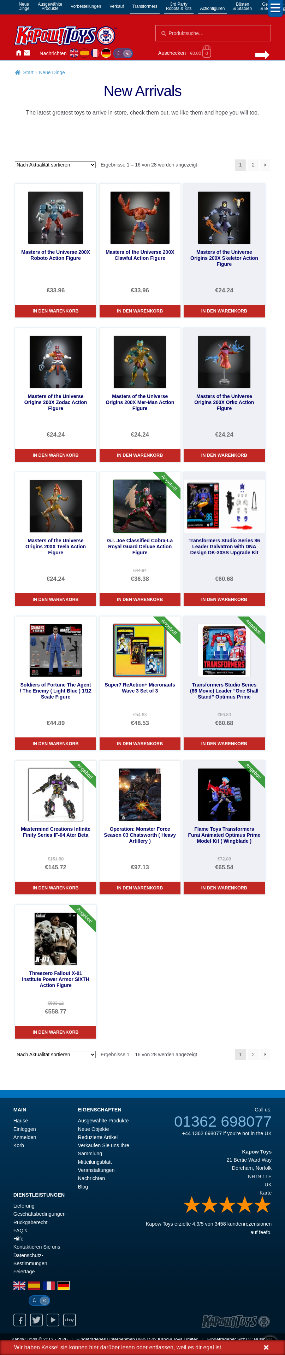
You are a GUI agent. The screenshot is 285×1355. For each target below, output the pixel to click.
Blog (83, 1187)
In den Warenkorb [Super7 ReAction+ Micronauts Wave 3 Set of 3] (140, 743)
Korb (18, 1145)
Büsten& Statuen (242, 6)
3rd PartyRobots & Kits (179, 6)
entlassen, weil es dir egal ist (185, 1347)
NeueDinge (23, 6)
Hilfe (18, 1239)
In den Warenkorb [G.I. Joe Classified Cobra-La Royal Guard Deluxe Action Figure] (140, 599)
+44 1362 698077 (202, 1133)
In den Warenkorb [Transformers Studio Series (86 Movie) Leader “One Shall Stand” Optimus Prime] (224, 743)
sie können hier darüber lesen (97, 1347)
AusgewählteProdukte (50, 6)
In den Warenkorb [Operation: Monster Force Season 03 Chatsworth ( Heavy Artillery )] (140, 888)
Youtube (53, 1320)
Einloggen (24, 1129)
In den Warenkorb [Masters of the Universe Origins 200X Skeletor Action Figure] (224, 311)
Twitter (36, 1320)
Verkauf (116, 6)
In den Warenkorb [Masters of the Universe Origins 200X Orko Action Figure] (224, 455)
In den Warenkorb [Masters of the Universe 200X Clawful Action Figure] (140, 311)
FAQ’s (20, 1230)
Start (28, 72)
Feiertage (24, 1271)
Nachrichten (53, 53)
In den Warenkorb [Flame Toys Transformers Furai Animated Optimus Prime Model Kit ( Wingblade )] (224, 888)
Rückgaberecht (30, 1222)
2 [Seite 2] (253, 165)
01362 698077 (223, 1121)
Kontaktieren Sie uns (27, 53)
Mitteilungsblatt (95, 1162)
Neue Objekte (93, 1129)
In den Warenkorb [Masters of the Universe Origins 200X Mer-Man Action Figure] (140, 455)
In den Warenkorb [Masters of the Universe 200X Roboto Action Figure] (56, 311)
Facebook (19, 1320)
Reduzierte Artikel (98, 1137)
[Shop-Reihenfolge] (55, 164)
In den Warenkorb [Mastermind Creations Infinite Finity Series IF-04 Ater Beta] (56, 888)
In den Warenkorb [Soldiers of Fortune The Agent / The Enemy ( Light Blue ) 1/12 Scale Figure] (56, 743)
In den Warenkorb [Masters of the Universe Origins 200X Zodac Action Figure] (56, 455)
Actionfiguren (212, 8)
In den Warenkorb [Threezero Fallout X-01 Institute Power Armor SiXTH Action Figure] (56, 1032)
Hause (18, 53)
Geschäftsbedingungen (39, 1214)
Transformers (145, 6)
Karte (266, 1193)
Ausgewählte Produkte (103, 1120)
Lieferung (24, 1206)
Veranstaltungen (96, 1170)
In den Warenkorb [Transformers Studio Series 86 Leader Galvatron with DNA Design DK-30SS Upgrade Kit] (224, 599)
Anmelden (35, 53)
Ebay (69, 1320)
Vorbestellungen (86, 6)
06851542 (146, 1339)
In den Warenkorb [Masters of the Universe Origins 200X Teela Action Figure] (56, 599)
